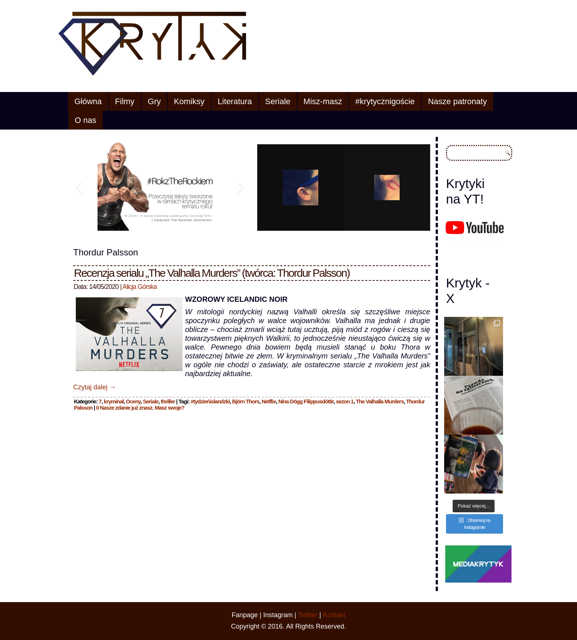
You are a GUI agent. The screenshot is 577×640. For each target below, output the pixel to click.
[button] (78, 186)
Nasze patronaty (457, 101)
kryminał (114, 401)
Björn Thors (245, 401)
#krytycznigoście (385, 101)
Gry (154, 101)
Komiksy (189, 101)
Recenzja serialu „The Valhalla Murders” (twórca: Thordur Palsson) (212, 273)
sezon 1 (345, 401)
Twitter (308, 615)
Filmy (125, 101)
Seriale (277, 101)
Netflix (269, 401)
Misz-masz (323, 101)
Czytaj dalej (94, 387)
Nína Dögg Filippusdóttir (305, 401)
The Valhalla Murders (380, 401)
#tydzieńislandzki (210, 401)
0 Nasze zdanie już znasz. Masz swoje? (140, 407)
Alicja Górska (140, 286)
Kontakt (334, 615)
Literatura (235, 101)
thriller (168, 401)
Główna (88, 101)
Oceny (133, 401)
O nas (85, 120)
